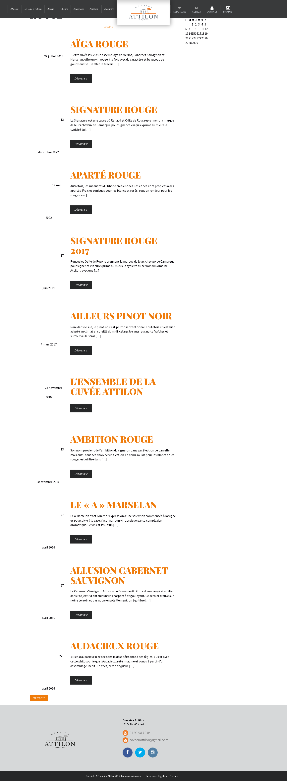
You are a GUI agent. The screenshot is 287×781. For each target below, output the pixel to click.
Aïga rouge (99, 44)
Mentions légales (156, 776)
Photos (227, 11)
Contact (212, 11)
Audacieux (79, 9)
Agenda (196, 11)
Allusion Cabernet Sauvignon (119, 575)
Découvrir (81, 78)
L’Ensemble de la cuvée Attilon (113, 386)
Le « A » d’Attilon (33, 9)
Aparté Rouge (105, 175)
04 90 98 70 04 (140, 732)
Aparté (50, 9)
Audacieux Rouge (114, 645)
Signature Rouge (113, 109)
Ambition (94, 9)
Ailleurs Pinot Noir (121, 316)
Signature (109, 9)
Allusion (15, 9)
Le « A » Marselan (113, 504)
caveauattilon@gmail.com (149, 740)
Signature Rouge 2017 (113, 245)
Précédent (39, 698)
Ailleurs (64, 9)
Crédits (173, 776)
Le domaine (179, 11)
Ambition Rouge (111, 439)
